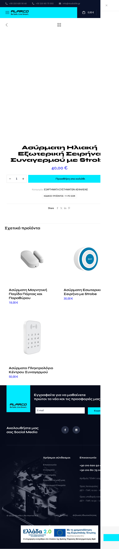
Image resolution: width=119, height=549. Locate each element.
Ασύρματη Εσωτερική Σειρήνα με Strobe (83, 292)
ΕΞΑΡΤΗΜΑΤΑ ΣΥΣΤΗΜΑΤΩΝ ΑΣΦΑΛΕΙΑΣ (66, 189)
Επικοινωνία (49, 465)
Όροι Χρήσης (60, 516)
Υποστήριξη (49, 475)
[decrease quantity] (10, 179)
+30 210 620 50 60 (92, 465)
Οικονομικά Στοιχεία (54, 485)
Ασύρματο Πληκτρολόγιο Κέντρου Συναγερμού (31, 370)
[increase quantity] (23, 179)
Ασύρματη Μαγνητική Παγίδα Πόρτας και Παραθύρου (28, 294)
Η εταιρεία (49, 470)
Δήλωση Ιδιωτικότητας (85, 516)
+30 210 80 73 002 (91, 470)
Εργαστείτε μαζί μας (54, 480)
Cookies (105, 516)
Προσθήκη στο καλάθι (70, 178)
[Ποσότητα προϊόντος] (17, 179)
